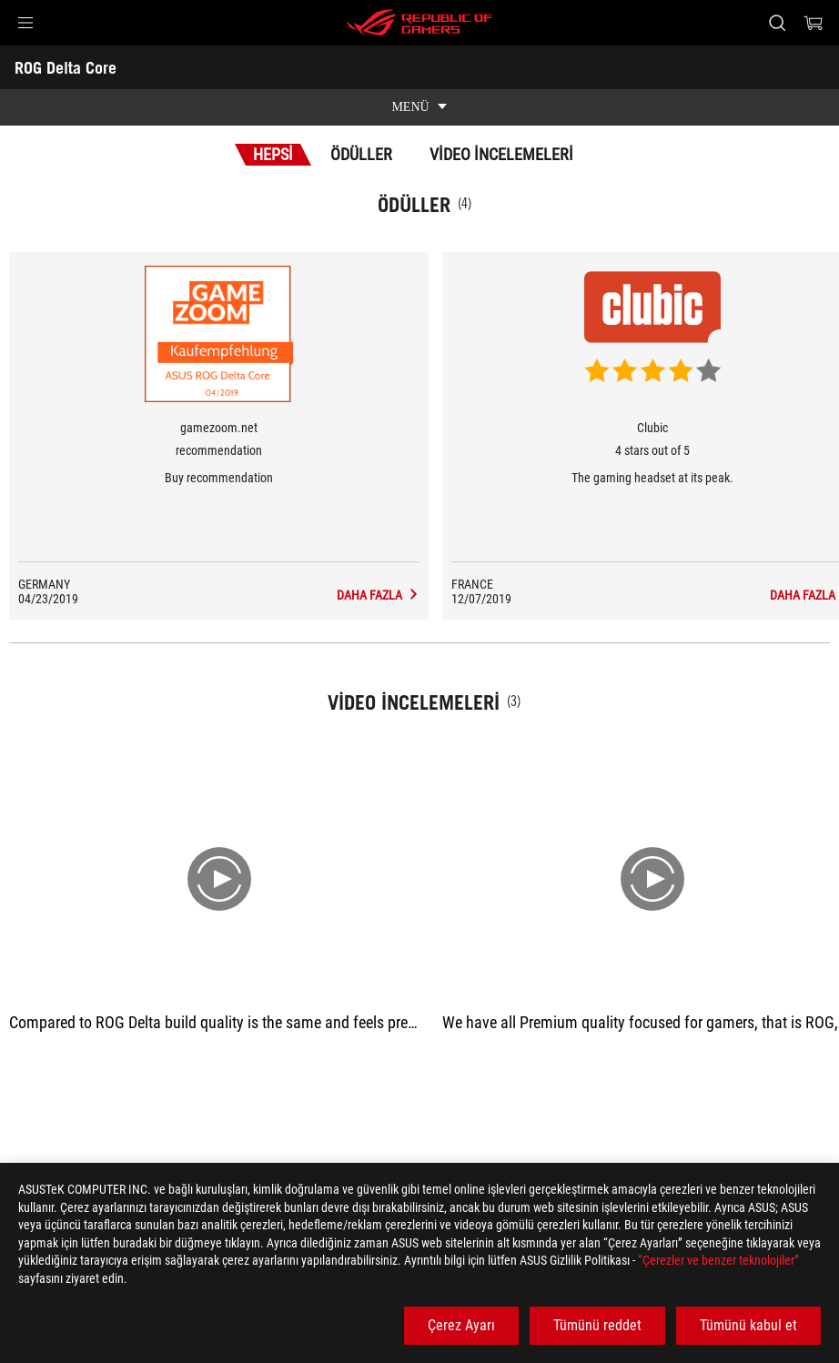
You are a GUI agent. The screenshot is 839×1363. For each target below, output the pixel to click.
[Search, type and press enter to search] (777, 22)
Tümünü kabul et (748, 1325)
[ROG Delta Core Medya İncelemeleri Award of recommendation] (378, 595)
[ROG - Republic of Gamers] (419, 22)
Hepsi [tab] (273, 154)
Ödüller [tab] (361, 154)
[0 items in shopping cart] (813, 22)
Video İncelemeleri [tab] (501, 154)
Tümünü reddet (597, 1325)
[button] (25, 23)
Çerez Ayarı (461, 1325)
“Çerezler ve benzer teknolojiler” (718, 1260)
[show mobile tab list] (419, 107)
